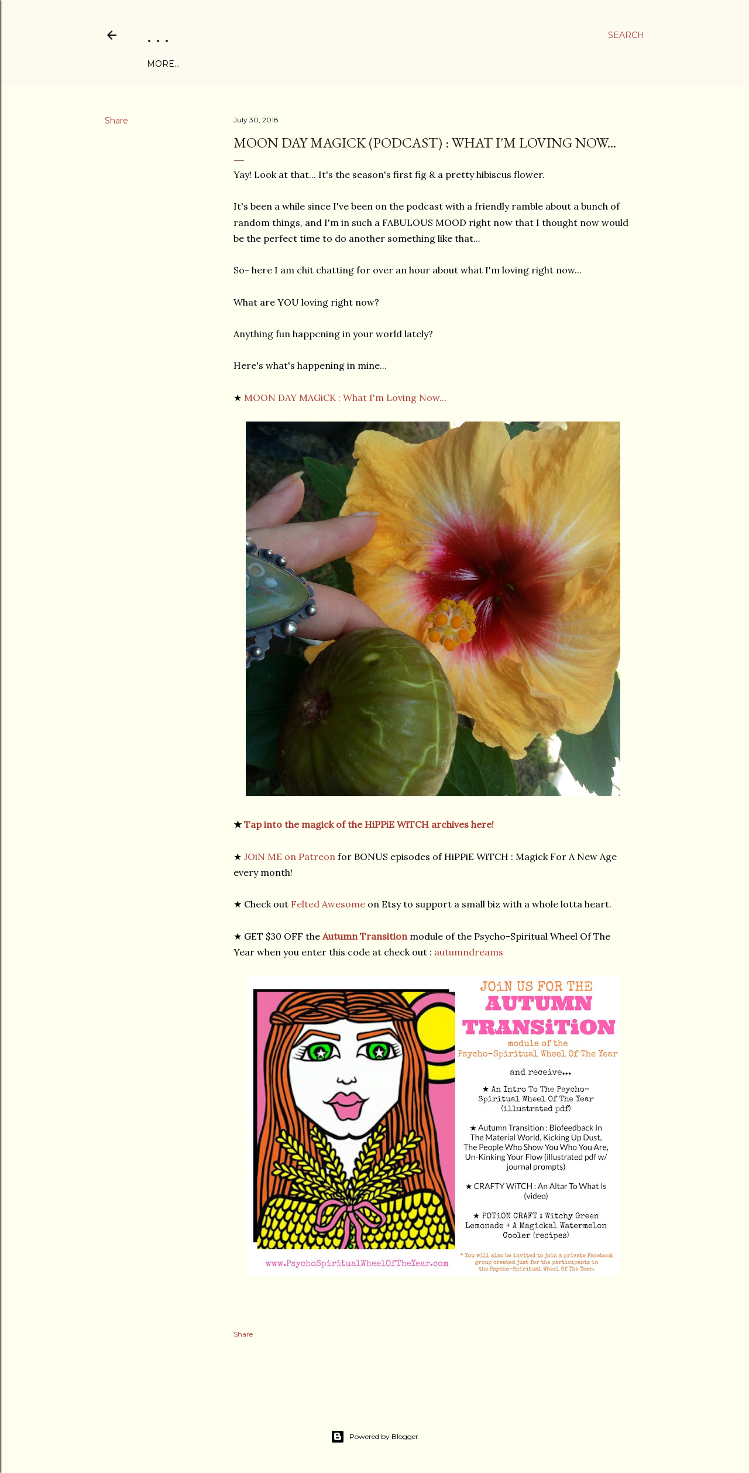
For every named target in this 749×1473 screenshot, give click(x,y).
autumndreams (468, 952)
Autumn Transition (364, 936)
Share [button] (116, 120)
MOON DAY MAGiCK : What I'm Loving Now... (346, 397)
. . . (158, 35)
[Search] (626, 35)
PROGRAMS (309, 64)
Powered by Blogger (374, 1437)
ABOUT (196, 64)
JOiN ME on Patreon (289, 856)
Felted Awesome (328, 904)
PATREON (362, 64)
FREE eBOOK (247, 64)
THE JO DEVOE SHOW (438, 64)
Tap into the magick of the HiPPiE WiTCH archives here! (369, 824)
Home (161, 64)
